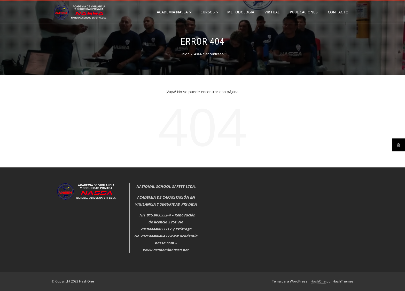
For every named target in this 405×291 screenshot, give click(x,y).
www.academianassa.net (166, 249)
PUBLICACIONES (303, 12)
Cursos (209, 12)
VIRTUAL (271, 12)
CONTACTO (338, 12)
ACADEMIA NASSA (174, 12)
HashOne (318, 281)
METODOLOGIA (240, 12)
